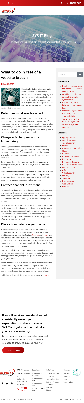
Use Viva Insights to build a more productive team (72, 105)
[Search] (80, 74)
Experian (35, 235)
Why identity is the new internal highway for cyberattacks (71, 97)
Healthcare (66, 159)
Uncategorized (68, 181)
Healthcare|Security (70, 162)
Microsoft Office (68, 167)
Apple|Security (68, 143)
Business (66, 145)
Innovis (45, 235)
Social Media (67, 178)
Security (65, 175)
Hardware (66, 154)
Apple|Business (68, 137)
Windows (66, 186)
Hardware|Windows (70, 156)
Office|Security (68, 173)
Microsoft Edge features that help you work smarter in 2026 (72, 113)
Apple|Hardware (69, 140)
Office (64, 170)
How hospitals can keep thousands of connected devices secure (72, 89)
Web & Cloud (67, 184)
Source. (46, 275)
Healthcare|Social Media (72, 164)
